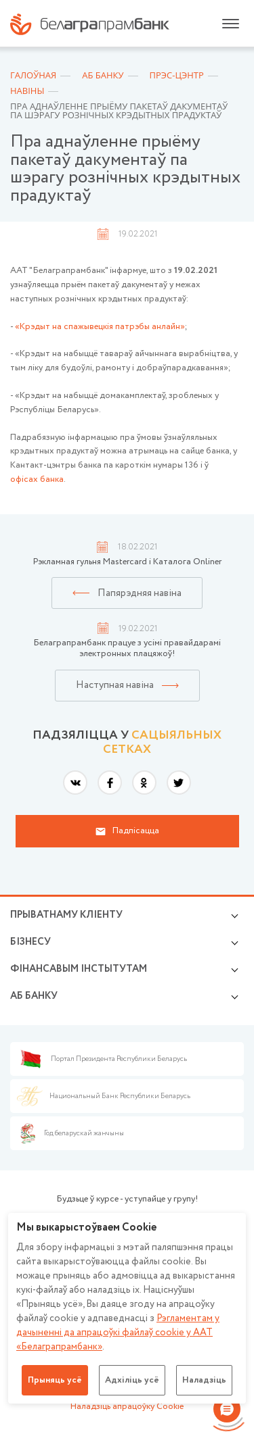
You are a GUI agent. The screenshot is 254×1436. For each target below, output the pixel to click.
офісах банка (37, 479)
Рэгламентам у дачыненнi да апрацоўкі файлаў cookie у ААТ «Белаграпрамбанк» (117, 1333)
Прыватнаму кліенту (66, 915)
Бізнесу (30, 942)
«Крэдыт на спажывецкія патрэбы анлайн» (100, 326)
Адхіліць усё (132, 1380)
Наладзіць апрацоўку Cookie (127, 1406)
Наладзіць (204, 1380)
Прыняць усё (55, 1380)
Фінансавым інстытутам (78, 969)
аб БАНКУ (34, 996)
